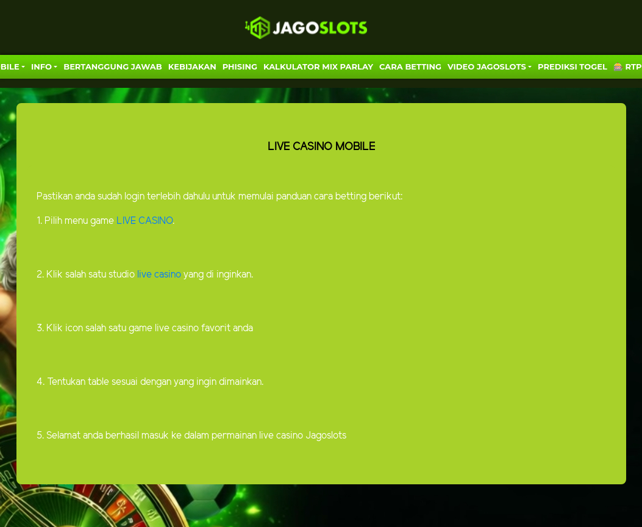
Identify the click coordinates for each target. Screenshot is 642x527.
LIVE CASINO (144, 221)
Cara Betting (410, 66)
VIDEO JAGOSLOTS (487, 66)
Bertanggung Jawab (112, 66)
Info (41, 66)
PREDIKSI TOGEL (572, 66)
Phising (240, 66)
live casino (158, 275)
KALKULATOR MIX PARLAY (318, 66)
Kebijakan (192, 66)
